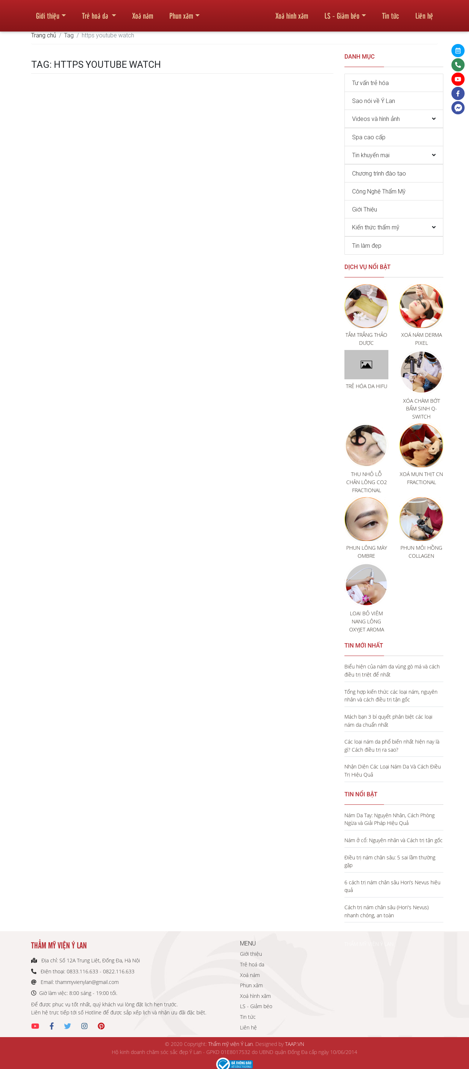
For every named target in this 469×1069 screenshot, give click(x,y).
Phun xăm (181, 12)
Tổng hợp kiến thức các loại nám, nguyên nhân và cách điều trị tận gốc (390, 695)
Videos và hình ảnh (376, 118)
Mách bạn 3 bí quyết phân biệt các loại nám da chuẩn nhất (388, 720)
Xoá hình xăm (292, 12)
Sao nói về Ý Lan (373, 100)
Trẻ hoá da (96, 12)
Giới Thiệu (364, 209)
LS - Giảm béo (341, 12)
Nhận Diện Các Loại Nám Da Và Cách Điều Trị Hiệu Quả (392, 770)
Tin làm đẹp (366, 245)
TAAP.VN (294, 1043)
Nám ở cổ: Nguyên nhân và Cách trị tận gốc (393, 840)
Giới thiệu (47, 12)
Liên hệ (424, 12)
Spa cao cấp (368, 137)
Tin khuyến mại (370, 155)
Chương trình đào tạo (379, 173)
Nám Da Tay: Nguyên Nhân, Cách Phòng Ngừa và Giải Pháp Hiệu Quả (389, 819)
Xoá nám (142, 12)
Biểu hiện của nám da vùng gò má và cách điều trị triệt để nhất (392, 670)
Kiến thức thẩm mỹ (375, 227)
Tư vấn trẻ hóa (370, 82)
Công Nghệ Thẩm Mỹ (379, 191)
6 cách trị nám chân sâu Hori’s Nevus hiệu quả (392, 886)
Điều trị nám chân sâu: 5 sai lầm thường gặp (389, 861)
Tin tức (390, 12)
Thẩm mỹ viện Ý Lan (230, 1043)
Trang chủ (43, 35)
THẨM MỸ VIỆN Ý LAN (369, 943)
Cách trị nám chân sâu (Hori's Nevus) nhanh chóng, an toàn (386, 911)
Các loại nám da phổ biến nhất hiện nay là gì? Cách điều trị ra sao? (391, 745)
